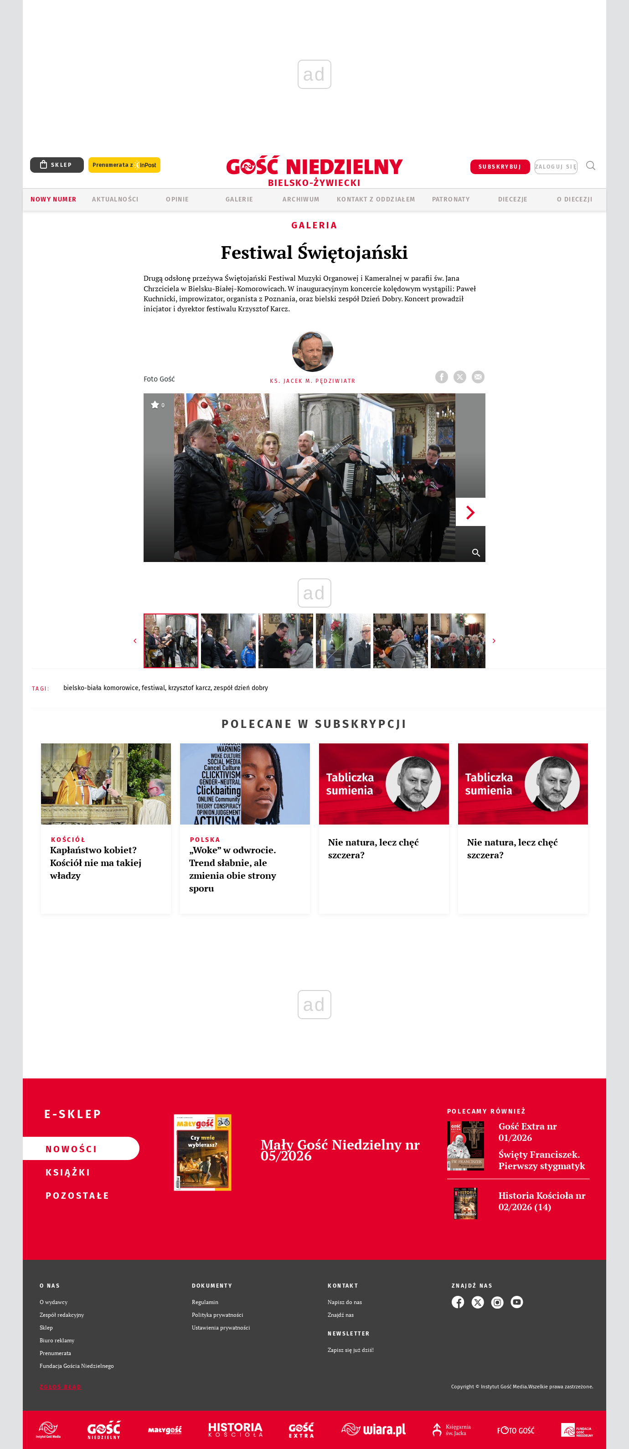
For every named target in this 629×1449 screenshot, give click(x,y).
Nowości (67, 1149)
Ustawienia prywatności (221, 1327)
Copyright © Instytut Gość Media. (489, 1387)
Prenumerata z (124, 165)
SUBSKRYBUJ (500, 167)
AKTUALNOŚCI (115, 199)
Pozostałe (67, 1195)
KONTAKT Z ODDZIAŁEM (376, 199)
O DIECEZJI (575, 199)
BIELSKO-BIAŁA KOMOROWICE (101, 688)
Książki (67, 1172)
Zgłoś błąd (61, 1387)
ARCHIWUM (301, 199)
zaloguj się (556, 167)
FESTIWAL (153, 688)
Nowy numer (54, 199)
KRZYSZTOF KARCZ (189, 688)
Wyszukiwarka (590, 165)
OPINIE (177, 199)
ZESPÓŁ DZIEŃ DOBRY (241, 688)
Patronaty (451, 199)
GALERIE (239, 199)
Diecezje (513, 199)
